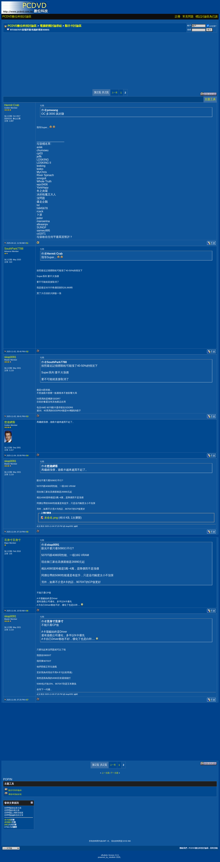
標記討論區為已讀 (207, 16)
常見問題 (187, 16)
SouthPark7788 (13, 248)
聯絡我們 (183, 848)
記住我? (211, 26)
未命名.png (51, 517)
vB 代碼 (7, 820)
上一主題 (105, 773)
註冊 (177, 16)
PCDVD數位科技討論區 (16, 16)
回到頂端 (214, 848)
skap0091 (10, 357)
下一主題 (114, 773)
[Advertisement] (107, 57)
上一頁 (114, 92)
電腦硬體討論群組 (51, 25)
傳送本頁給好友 (15, 794)
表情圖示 (8, 822)
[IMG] (6, 825)
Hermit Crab (11, 105)
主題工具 (210, 99)
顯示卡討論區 (73, 25)
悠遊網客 (9, 422)
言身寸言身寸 (12, 539)
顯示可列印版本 (15, 790)
